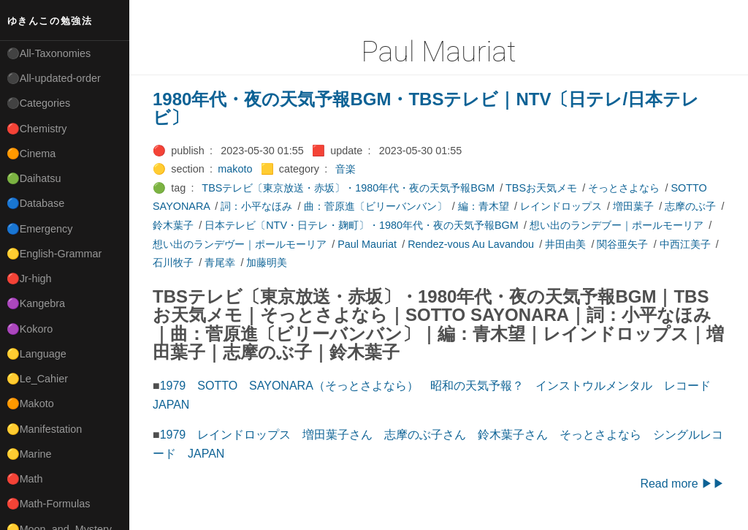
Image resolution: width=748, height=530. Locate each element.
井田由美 (565, 244)
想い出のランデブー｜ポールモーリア (616, 225)
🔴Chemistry (37, 129)
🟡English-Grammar (54, 254)
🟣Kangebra (36, 303)
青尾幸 (220, 262)
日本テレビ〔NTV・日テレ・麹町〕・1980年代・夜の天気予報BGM (362, 225)
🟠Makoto (30, 403)
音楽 (345, 169)
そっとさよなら (624, 188)
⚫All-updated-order (54, 78)
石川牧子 (173, 262)
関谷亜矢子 (622, 244)
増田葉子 (633, 206)
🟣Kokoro (30, 329)
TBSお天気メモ (541, 188)
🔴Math (25, 479)
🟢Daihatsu (34, 178)
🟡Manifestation (45, 429)
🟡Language (36, 354)
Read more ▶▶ (682, 483)
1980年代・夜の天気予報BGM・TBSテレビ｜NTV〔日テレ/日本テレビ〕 (426, 108)
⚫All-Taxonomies (49, 53)
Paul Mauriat (367, 244)
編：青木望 (483, 206)
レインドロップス (561, 206)
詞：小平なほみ (256, 206)
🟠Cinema (31, 153)
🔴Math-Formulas (49, 504)
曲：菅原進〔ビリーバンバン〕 (375, 206)
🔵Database (36, 203)
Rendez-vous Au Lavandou (471, 244)
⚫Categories (39, 103)
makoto (235, 169)
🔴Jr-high (29, 278)
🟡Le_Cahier (37, 379)
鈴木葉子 (173, 225)
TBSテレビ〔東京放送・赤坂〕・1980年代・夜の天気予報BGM (348, 188)
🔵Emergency (40, 229)
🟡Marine (29, 454)
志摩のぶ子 (690, 206)
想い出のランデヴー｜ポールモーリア (240, 244)
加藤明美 (266, 262)
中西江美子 (685, 244)
